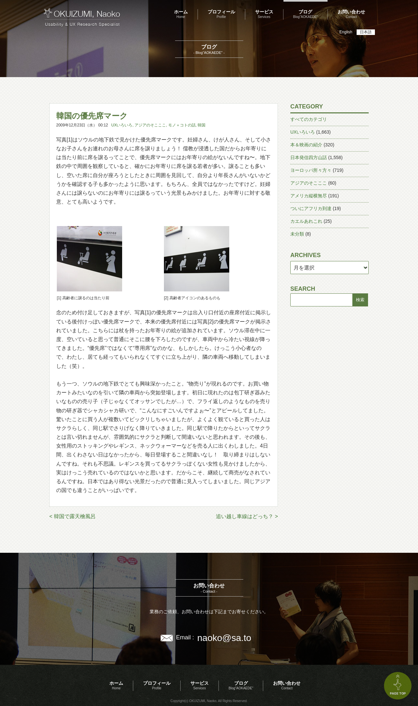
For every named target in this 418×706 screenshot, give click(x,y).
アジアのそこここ (150, 125)
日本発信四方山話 (308, 157)
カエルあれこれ (306, 221)
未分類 (297, 234)
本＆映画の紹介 (306, 144)
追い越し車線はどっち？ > (247, 516)
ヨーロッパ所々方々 (310, 170)
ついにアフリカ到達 (310, 208)
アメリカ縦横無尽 (308, 195)
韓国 (201, 125)
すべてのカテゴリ (308, 119)
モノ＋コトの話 (182, 125)
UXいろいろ (122, 125)
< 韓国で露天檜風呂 (72, 516)
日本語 (366, 32)
